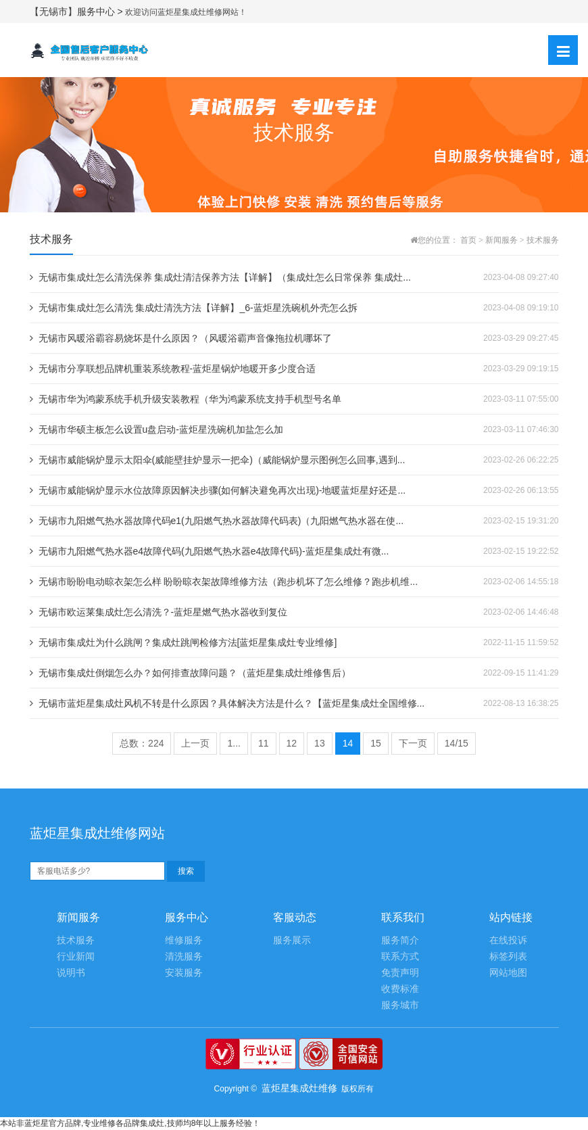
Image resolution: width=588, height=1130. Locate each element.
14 (348, 743)
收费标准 (400, 989)
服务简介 (400, 940)
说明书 (71, 973)
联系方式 (400, 956)
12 (292, 743)
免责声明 (400, 973)
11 (263, 743)
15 (375, 743)
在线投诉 (508, 940)
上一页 (195, 743)
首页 (468, 240)
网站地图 (508, 973)
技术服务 (542, 240)
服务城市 (400, 1005)
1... (233, 743)
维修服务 (184, 940)
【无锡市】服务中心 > (78, 11)
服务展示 (292, 940)
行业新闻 (76, 956)
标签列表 (508, 956)
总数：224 (142, 743)
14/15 (456, 743)
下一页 (413, 743)
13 (319, 743)
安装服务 (184, 973)
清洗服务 (184, 956)
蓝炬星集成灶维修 (299, 1088)
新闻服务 (501, 240)
